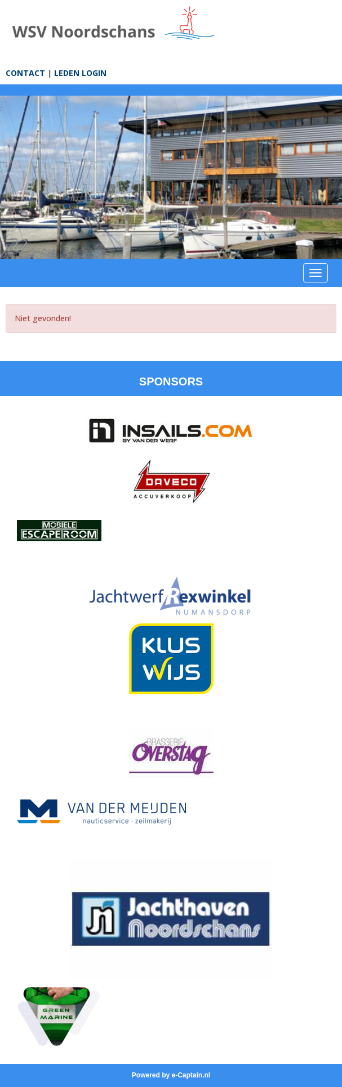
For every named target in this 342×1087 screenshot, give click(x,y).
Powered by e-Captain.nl (171, 1075)
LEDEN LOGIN (80, 73)
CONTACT (25, 73)
